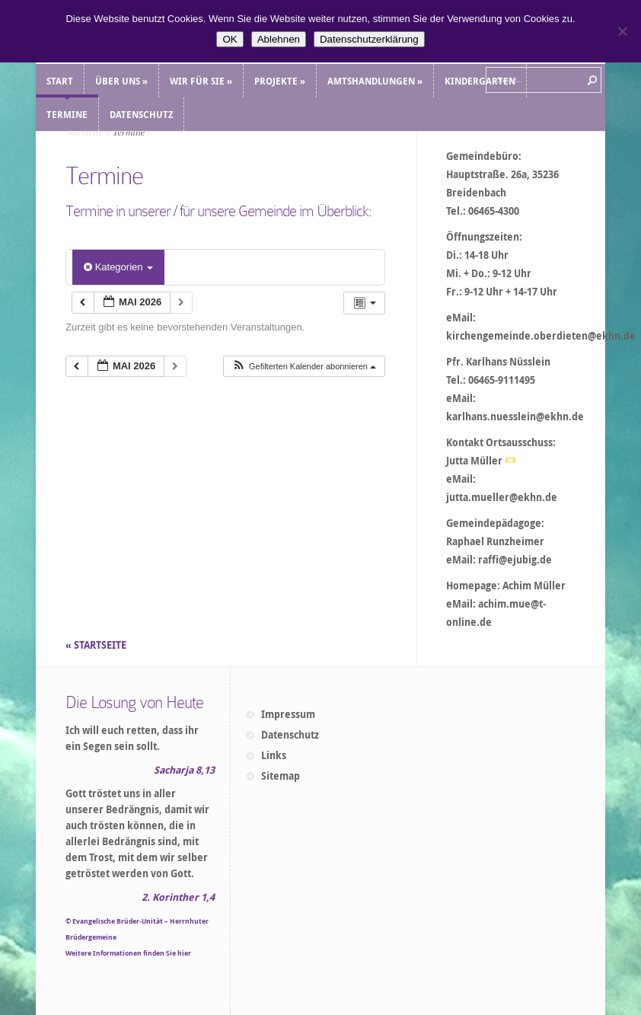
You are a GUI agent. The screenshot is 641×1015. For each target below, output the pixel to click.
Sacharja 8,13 (184, 770)
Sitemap (280, 776)
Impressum (288, 714)
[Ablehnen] (622, 31)
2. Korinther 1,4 (178, 897)
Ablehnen (278, 39)
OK (229, 39)
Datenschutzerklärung (369, 39)
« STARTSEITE (97, 645)
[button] (304, 366)
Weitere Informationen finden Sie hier (128, 953)
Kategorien (118, 267)
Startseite (84, 132)
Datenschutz (290, 735)
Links (273, 755)
